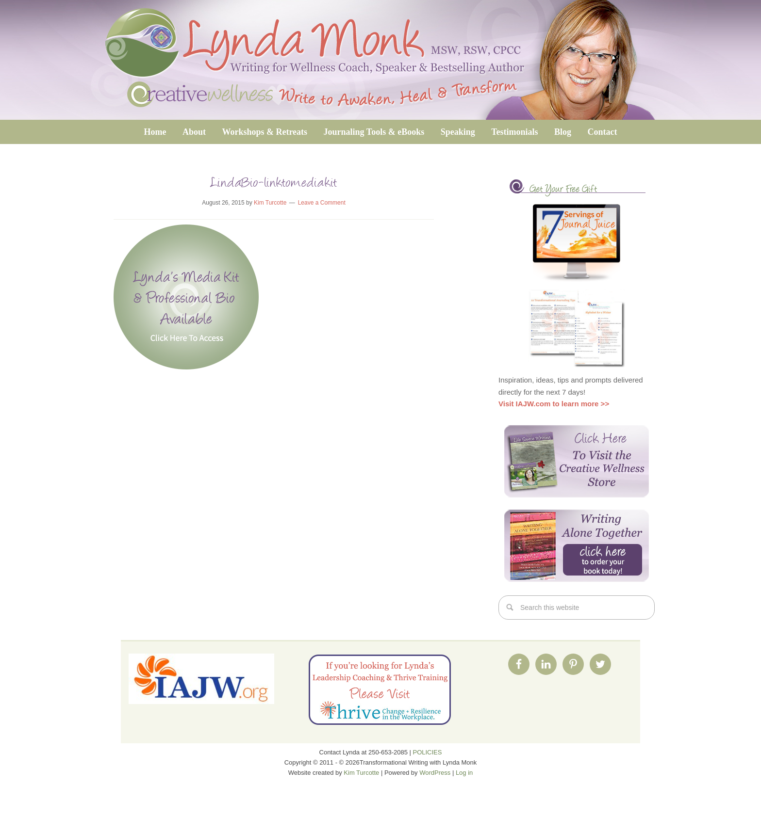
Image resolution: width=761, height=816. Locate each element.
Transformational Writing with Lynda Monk (380, 60)
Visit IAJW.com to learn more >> (553, 404)
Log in (464, 772)
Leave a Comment (322, 202)
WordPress (434, 772)
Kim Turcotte (361, 772)
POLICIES (427, 752)
